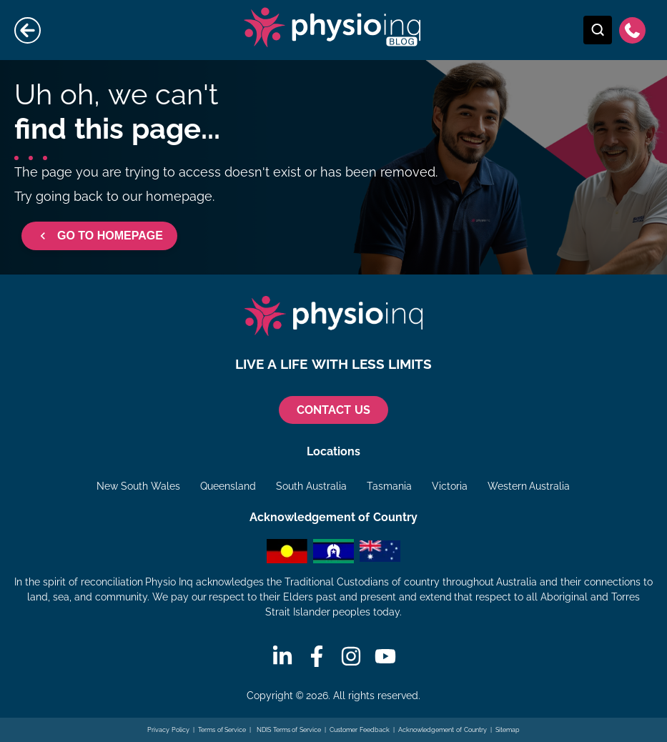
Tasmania (389, 486)
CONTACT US (333, 410)
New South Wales (138, 486)
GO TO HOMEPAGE (99, 236)
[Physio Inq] (333, 316)
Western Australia (529, 486)
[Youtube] (385, 656)
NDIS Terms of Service (288, 729)
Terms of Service (222, 729)
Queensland (228, 486)
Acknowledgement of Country (442, 729)
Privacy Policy (168, 729)
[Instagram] (351, 656)
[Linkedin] (282, 656)
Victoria (450, 486)
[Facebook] (316, 656)
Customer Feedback (360, 729)
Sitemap (507, 729)
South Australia (311, 486)
